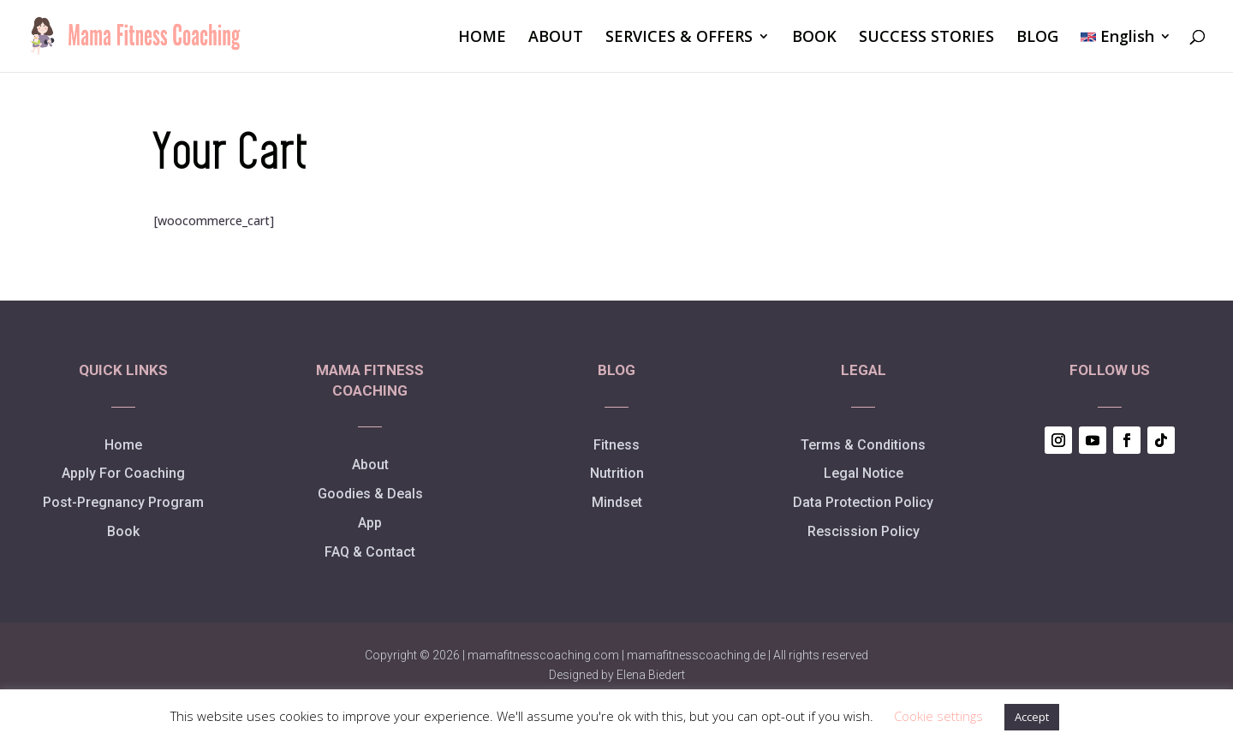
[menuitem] (1126, 51)
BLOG (1037, 38)
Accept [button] (1032, 716)
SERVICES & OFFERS (679, 38)
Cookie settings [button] (938, 715)
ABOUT (555, 38)
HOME (482, 38)
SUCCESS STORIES (926, 38)
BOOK (814, 38)
